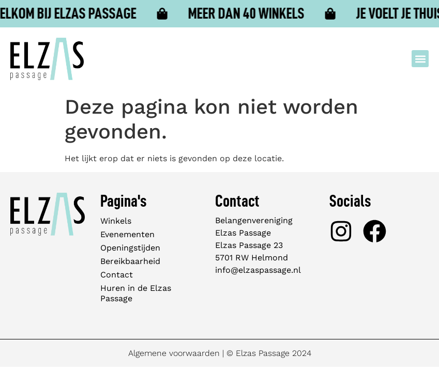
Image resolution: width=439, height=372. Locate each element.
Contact (116, 275)
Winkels (115, 221)
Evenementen (127, 234)
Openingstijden (130, 248)
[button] (420, 58)
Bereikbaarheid (130, 261)
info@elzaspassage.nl (258, 270)
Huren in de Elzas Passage (135, 293)
